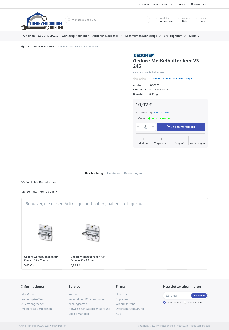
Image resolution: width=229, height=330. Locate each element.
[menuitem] (28, 36)
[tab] (94, 173)
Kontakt (144, 4)
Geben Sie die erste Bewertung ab (172, 78)
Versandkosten (162, 112)
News (181, 4)
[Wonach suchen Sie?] (107, 19)
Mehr (192, 36)
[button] (138, 127)
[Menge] (146, 127)
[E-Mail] (177, 295)
